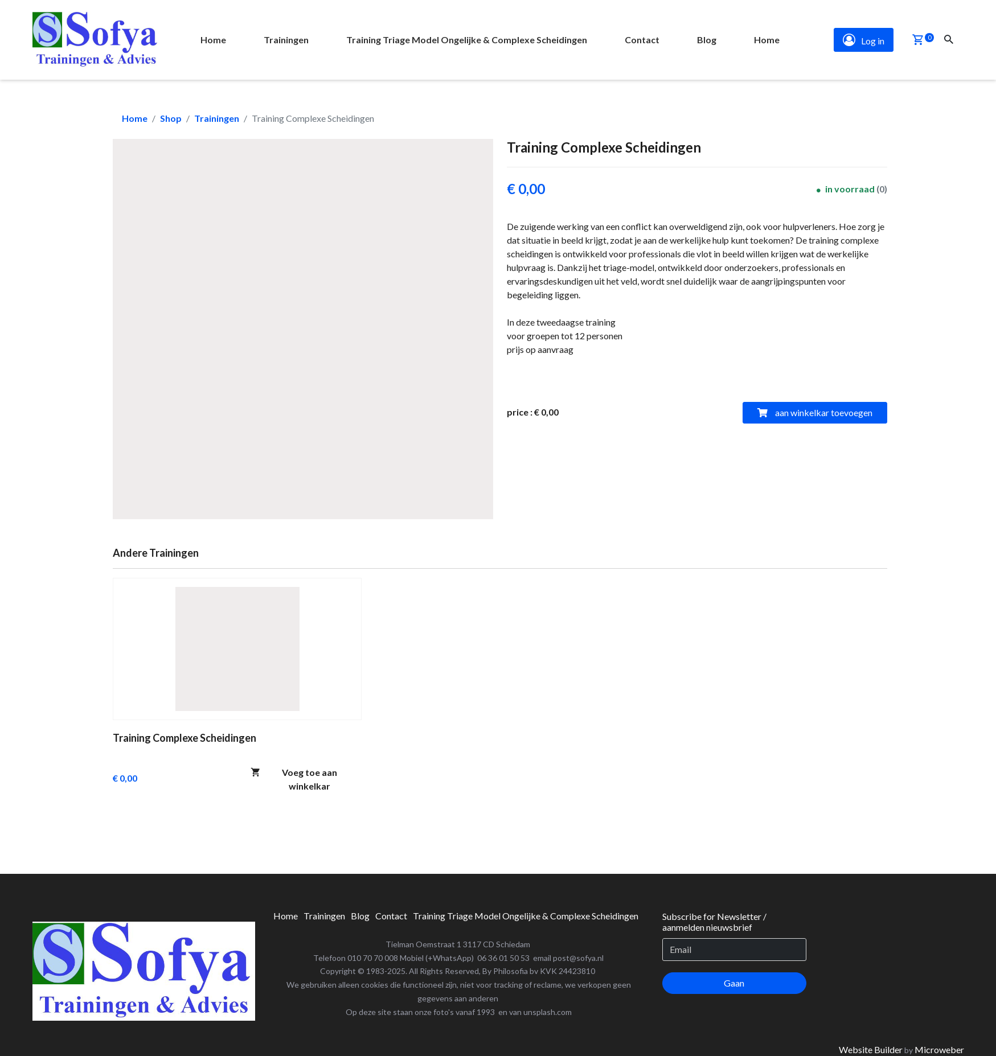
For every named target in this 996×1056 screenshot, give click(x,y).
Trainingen (216, 118)
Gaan (734, 982)
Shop (171, 118)
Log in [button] (863, 40)
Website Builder (871, 1049)
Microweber (939, 1049)
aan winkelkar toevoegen (814, 412)
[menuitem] (213, 40)
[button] (918, 40)
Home (134, 118)
